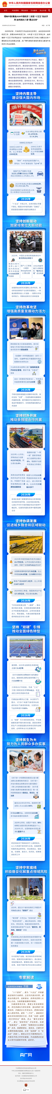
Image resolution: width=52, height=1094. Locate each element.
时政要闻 (15, 10)
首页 (5, 10)
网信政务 (24, 10)
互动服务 (34, 10)
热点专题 (43, 10)
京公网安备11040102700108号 (26, 1081)
